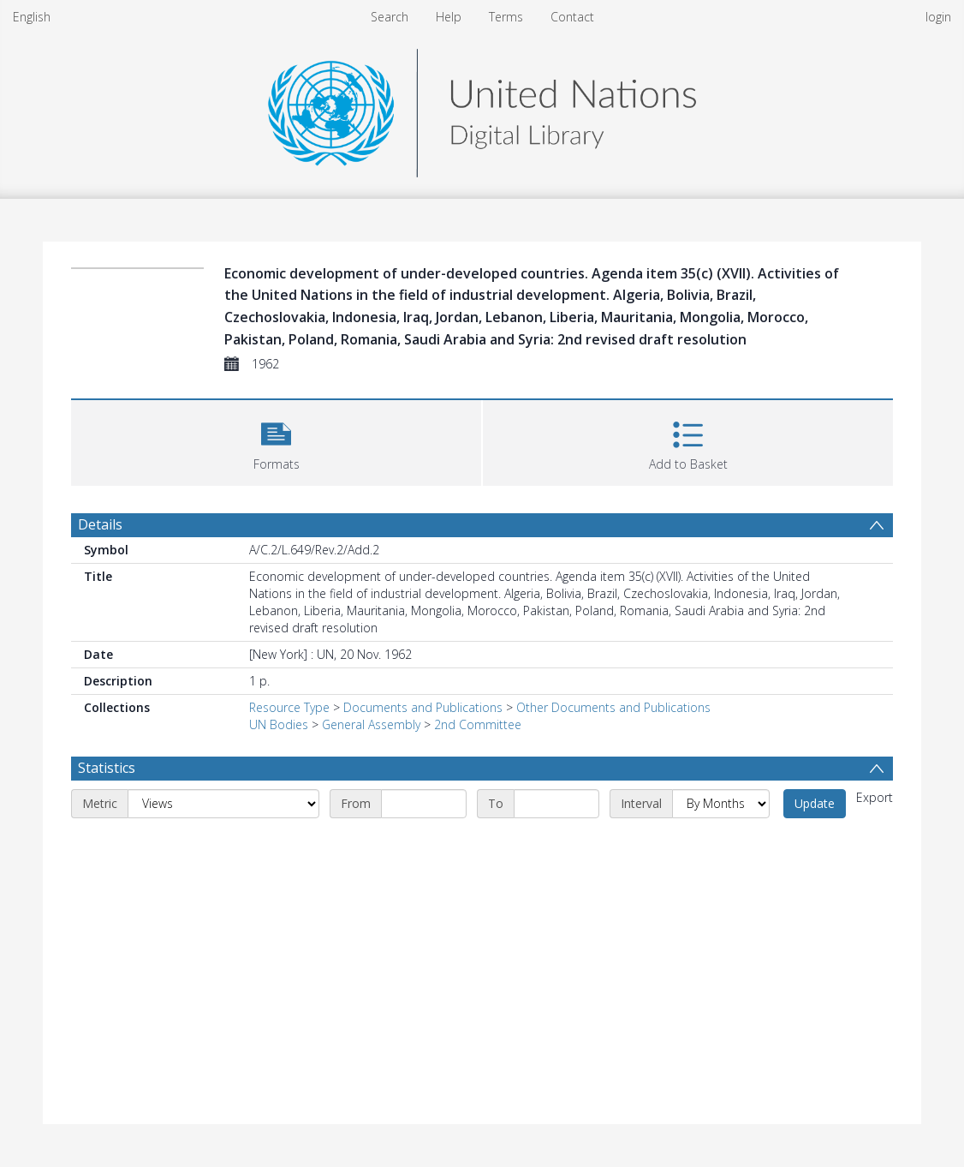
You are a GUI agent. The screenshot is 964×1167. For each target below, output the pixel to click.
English (32, 17)
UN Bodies (278, 724)
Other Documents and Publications (613, 707)
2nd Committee (477, 724)
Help (448, 17)
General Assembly (371, 724)
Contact (572, 17)
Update (814, 803)
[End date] (556, 803)
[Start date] (424, 803)
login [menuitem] (938, 17)
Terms (506, 17)
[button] (276, 441)
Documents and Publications (423, 707)
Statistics (106, 767)
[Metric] (223, 803)
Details (100, 524)
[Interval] (721, 803)
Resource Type (289, 707)
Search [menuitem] (389, 17)
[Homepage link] (482, 108)
